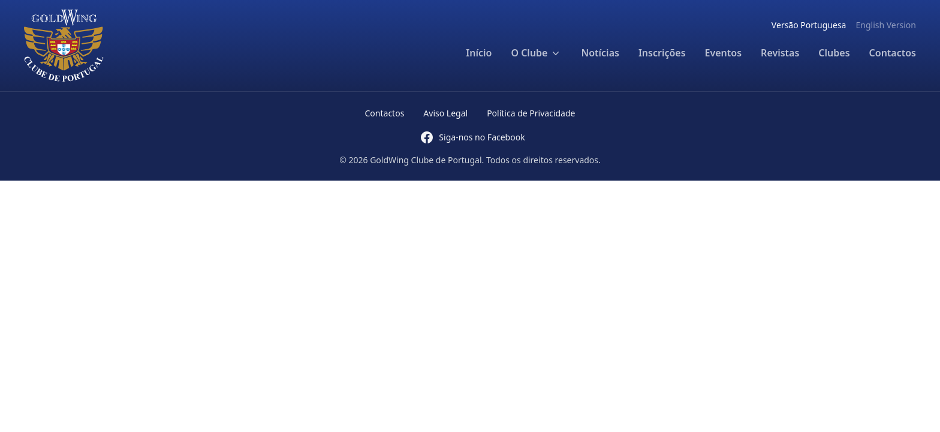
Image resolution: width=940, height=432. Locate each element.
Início (479, 52)
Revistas (780, 52)
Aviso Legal (445, 113)
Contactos (892, 52)
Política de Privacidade (531, 113)
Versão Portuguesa (809, 25)
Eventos (723, 52)
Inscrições (662, 52)
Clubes (833, 52)
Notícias (600, 52)
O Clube (536, 52)
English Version (885, 25)
